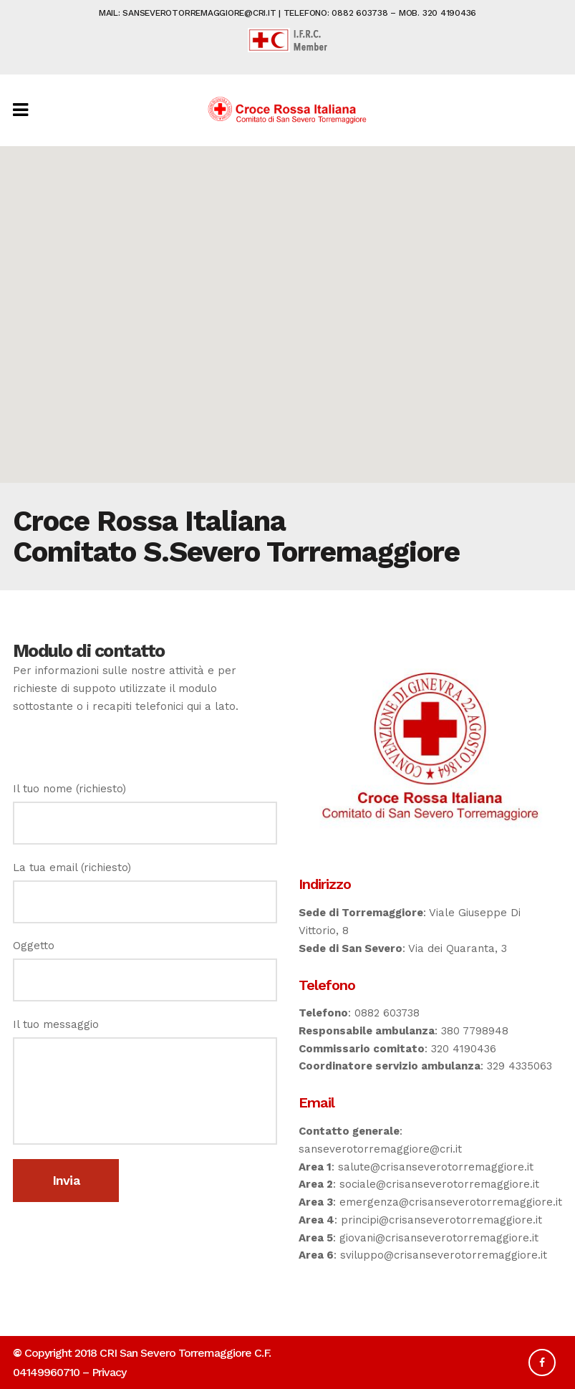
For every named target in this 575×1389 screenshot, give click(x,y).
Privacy (109, 1372)
